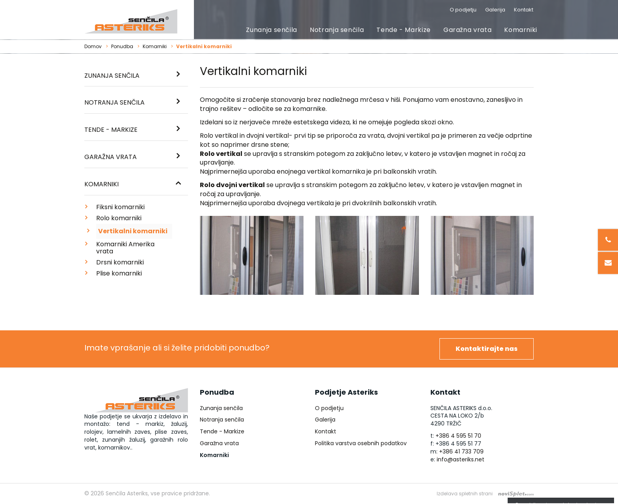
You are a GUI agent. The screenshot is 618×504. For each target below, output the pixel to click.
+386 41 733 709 (461, 451)
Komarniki (520, 29)
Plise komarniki (119, 273)
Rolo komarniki (118, 218)
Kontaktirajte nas (486, 348)
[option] (251, 258)
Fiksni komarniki (120, 207)
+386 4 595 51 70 (458, 436)
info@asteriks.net (460, 459)
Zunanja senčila (271, 29)
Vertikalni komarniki (133, 231)
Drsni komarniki (120, 262)
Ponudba (122, 46)
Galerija (495, 9)
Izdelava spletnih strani (465, 493)
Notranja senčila (337, 29)
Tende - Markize (403, 29)
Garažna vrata (467, 29)
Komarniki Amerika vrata (125, 248)
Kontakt (523, 9)
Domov (93, 46)
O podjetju (463, 9)
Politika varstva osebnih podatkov (361, 443)
